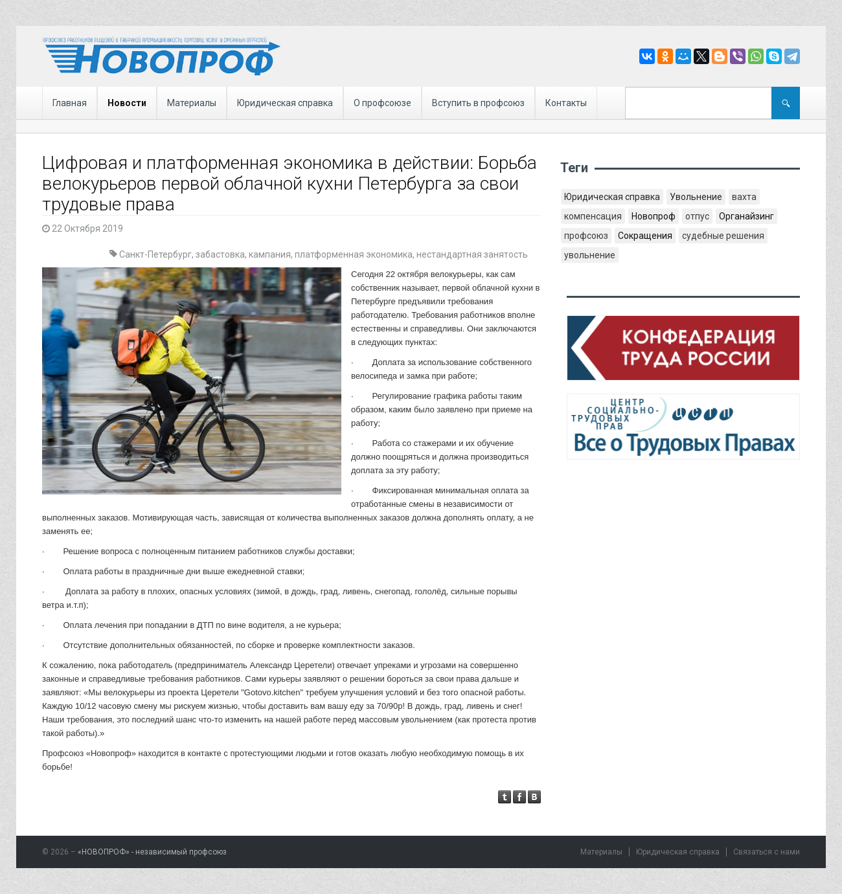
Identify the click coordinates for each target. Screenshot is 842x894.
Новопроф (654, 216)
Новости (127, 103)
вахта (744, 197)
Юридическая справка (285, 103)
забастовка (220, 254)
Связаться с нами (766, 851)
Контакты (566, 103)
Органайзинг (746, 216)
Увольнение (696, 197)
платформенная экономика (354, 254)
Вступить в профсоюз (478, 103)
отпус (697, 216)
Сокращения (645, 235)
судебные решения (723, 235)
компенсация (593, 216)
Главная (69, 103)
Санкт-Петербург (155, 254)
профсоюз (586, 235)
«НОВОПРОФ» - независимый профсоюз (152, 851)
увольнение (589, 255)
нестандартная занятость (472, 254)
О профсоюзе (382, 103)
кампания (270, 254)
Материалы (191, 103)
